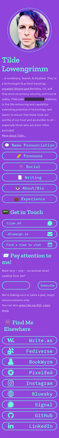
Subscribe (47, 285)
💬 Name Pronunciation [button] (29, 145)
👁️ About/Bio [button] (29, 188)
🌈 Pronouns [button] (29, 155)
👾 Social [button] (29, 166)
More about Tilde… (14, 135)
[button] (29, 223)
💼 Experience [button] (29, 198)
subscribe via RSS (30, 305)
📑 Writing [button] (30, 177)
